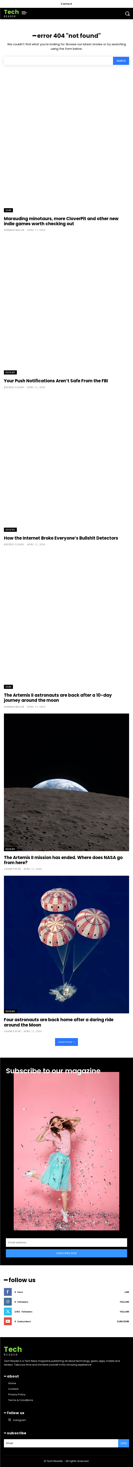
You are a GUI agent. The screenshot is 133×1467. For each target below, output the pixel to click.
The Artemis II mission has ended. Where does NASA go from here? (63, 860)
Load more (66, 1042)
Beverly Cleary (14, 387)
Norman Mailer (14, 230)
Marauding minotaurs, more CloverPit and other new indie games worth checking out (61, 221)
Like (127, 1292)
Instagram (19, 1420)
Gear (8, 210)
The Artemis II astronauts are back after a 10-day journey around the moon (58, 697)
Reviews (10, 372)
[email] (66, 1242)
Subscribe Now (66, 1253)
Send (123, 1443)
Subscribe (123, 1321)
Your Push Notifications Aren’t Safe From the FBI (56, 381)
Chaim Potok (12, 868)
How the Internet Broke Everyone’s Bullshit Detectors (61, 538)
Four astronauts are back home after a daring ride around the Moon (58, 1022)
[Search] (121, 61)
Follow (124, 1301)
